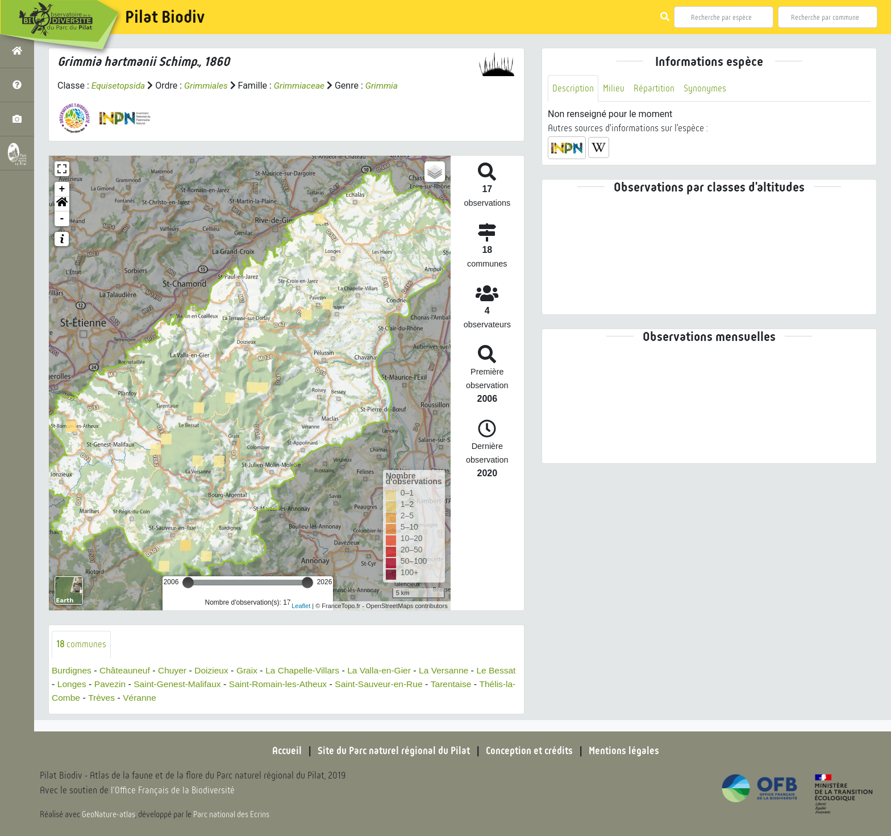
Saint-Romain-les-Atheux (314, 684)
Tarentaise (493, 684)
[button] (62, 204)
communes (81, 644)
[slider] (188, 582)
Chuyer (175, 670)
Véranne (179, 697)
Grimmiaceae (303, 85)
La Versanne (454, 670)
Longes (103, 684)
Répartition (655, 88)
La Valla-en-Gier (387, 670)
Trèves (139, 697)
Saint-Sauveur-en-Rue (418, 684)
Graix (252, 670)
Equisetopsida (119, 85)
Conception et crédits (530, 751)
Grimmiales (208, 85)
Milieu (614, 88)
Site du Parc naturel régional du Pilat (392, 751)
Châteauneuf (127, 670)
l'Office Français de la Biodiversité (174, 790)
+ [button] (62, 189)
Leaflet (301, 605)
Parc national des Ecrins (232, 814)
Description (573, 88)
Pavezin (142, 684)
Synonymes (706, 88)
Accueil (283, 751)
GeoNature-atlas (109, 814)
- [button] (62, 219)
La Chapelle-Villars (309, 670)
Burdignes (72, 670)
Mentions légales (627, 751)
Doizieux (215, 670)
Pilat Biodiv (165, 17)
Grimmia (386, 85)
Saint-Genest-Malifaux (211, 684)
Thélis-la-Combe (85, 697)
